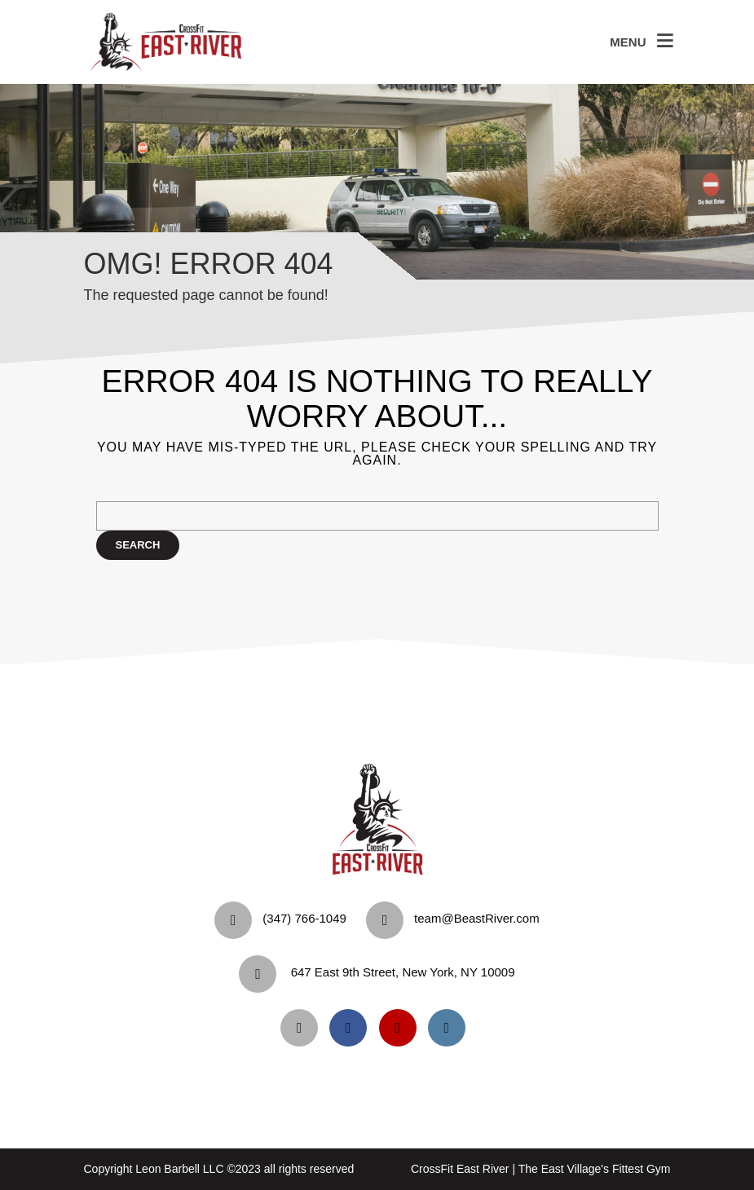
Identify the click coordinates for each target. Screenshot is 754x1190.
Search (138, 545)
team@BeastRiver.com (477, 918)
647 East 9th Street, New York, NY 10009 (403, 972)
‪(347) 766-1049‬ (304, 918)
